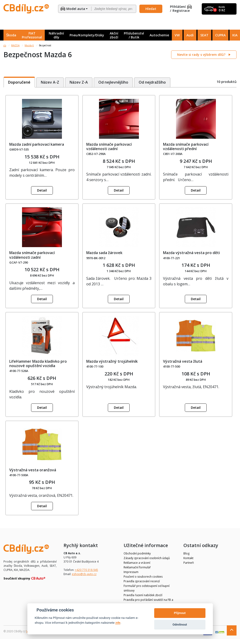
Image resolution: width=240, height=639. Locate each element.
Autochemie (159, 35)
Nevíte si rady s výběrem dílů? (201, 54)
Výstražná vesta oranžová (32, 469)
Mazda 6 (29, 45)
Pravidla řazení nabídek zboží (143, 595)
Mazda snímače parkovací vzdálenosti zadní (109, 146)
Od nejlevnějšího (113, 82)
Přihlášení (181, 7)
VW (177, 35)
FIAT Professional (32, 35)
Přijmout (180, 613)
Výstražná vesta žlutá (182, 361)
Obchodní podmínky (137, 553)
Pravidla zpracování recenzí (142, 581)
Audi (190, 35)
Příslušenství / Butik (134, 35)
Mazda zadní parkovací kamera (36, 144)
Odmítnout (180, 624)
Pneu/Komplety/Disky (87, 35)
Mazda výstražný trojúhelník (112, 361)
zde (117, 622)
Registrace (181, 11)
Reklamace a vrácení (137, 563)
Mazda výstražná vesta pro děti (191, 252)
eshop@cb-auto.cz (84, 574)
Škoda (11, 35)
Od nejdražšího (152, 82)
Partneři (188, 563)
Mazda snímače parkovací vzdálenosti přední (185, 146)
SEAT (204, 35)
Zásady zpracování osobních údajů (147, 558)
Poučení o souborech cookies (143, 577)
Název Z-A (79, 82)
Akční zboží (114, 35)
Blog (186, 553)
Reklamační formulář (137, 567)
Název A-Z (50, 82)
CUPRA (220, 35)
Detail (42, 190)
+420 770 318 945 (86, 570)
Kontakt (188, 558)
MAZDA (15, 45)
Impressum (131, 572)
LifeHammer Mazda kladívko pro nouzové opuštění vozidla (38, 363)
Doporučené (19, 82)
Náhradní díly (56, 35)
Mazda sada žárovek (104, 252)
